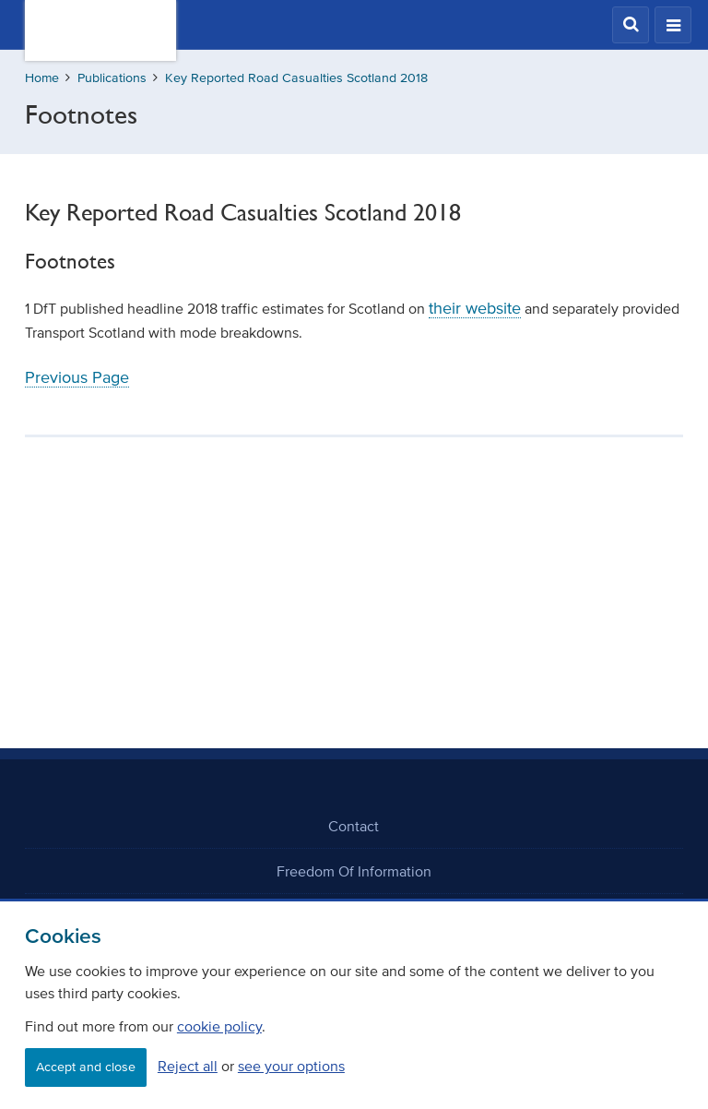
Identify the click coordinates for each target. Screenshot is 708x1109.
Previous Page (77, 377)
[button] (630, 24)
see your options (291, 1065)
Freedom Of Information (354, 871)
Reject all (188, 1065)
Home (42, 78)
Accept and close (86, 1067)
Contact (353, 825)
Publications (112, 78)
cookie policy (219, 1026)
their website (475, 308)
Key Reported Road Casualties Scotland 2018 (296, 78)
